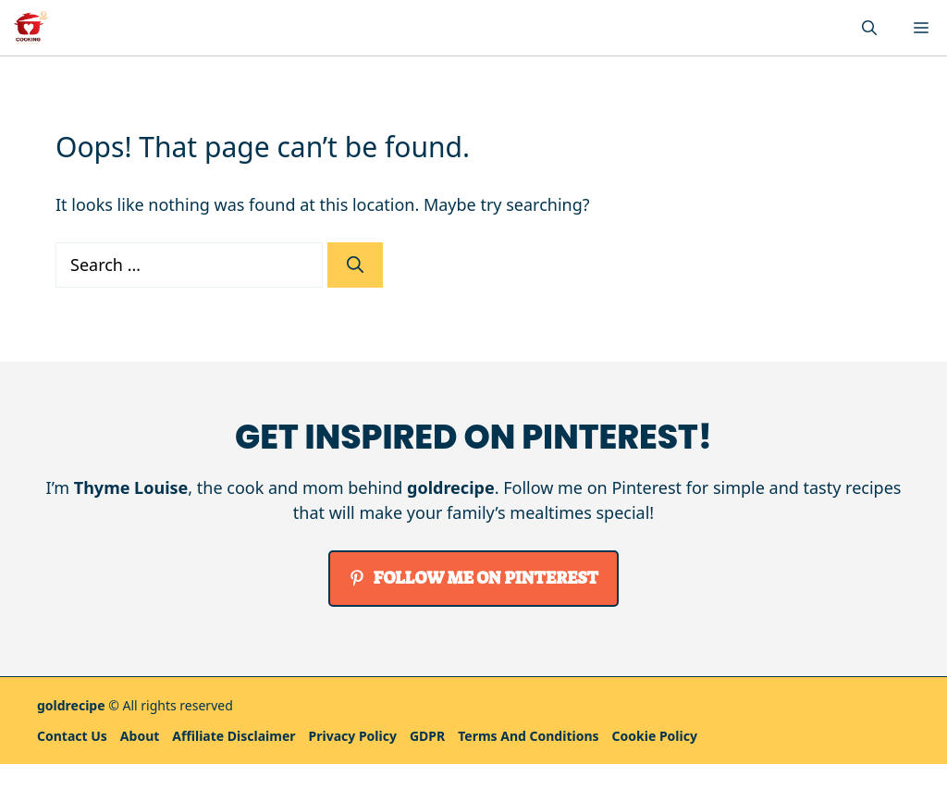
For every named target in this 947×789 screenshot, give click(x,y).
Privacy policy (353, 736)
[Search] (355, 265)
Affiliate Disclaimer (233, 736)
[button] (869, 27)
